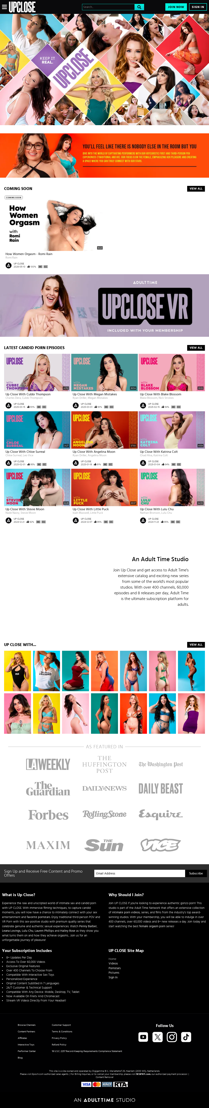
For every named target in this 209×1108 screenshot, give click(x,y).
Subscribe (196, 873)
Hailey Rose (67, 930)
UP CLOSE (19, 263)
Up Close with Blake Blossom (160, 394)
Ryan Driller (80, 398)
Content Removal (104, 1077)
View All (196, 188)
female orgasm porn (152, 926)
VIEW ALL (196, 644)
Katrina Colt (160, 455)
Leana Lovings (11, 930)
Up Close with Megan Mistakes (95, 394)
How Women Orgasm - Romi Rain (29, 254)
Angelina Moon (97, 455)
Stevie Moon (28, 512)
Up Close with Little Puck (91, 509)
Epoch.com (38, 1074)
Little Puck (96, 512)
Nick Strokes (166, 398)
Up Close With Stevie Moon (25, 509)
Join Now (176, 7)
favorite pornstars (38, 917)
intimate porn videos (126, 912)
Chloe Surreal (14, 455)
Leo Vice (28, 455)
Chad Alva (146, 455)
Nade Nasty (12, 512)
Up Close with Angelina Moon (94, 451)
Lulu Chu (166, 512)
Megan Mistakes (98, 398)
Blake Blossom (148, 398)
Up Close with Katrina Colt (159, 451)
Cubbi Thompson (32, 398)
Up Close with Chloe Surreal (25, 451)
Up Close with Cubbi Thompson (28, 394)
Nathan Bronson (150, 512)
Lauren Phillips (44, 930)
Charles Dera (13, 398)
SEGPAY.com (143, 1074)
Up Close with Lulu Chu (157, 509)
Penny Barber (88, 926)
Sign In (198, 7)
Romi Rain (12, 257)
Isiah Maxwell (81, 512)
